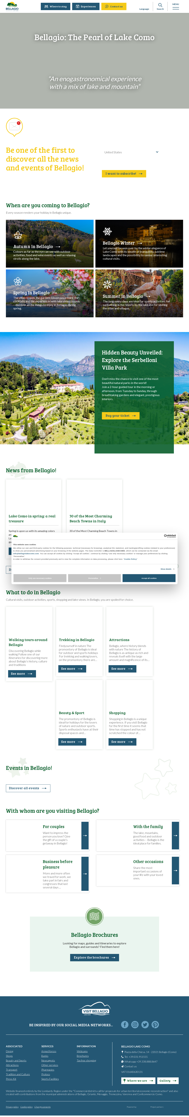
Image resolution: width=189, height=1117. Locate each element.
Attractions (12, 1064)
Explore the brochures (94, 957)
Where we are (138, 1080)
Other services (49, 1064)
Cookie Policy (130, 559)
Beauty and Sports (16, 1060)
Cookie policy (26, 1106)
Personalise (94, 578)
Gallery (167, 1080)
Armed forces (48, 1051)
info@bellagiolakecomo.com (26, 554)
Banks (44, 1055)
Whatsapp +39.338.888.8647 (140, 1061)
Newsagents (48, 1060)
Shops (9, 1055)
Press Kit (11, 1078)
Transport (11, 1069)
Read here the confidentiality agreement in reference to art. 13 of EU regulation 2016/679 (131, 162)
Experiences (87, 6)
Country (106, 146)
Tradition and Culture (18, 1074)
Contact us (114, 6)
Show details (166, 569)
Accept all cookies (149, 578)
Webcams (82, 1051)
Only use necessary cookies (39, 578)
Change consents (42, 1106)
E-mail (105, 133)
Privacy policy (12, 1106)
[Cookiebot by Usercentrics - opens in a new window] (160, 536)
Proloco (45, 1074)
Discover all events (28, 788)
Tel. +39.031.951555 (136, 1056)
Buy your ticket (121, 415)
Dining (9, 1051)
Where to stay (56, 6)
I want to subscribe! (124, 173)
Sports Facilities (50, 1078)
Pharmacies (47, 1069)
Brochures (83, 1055)
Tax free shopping (86, 1060)
